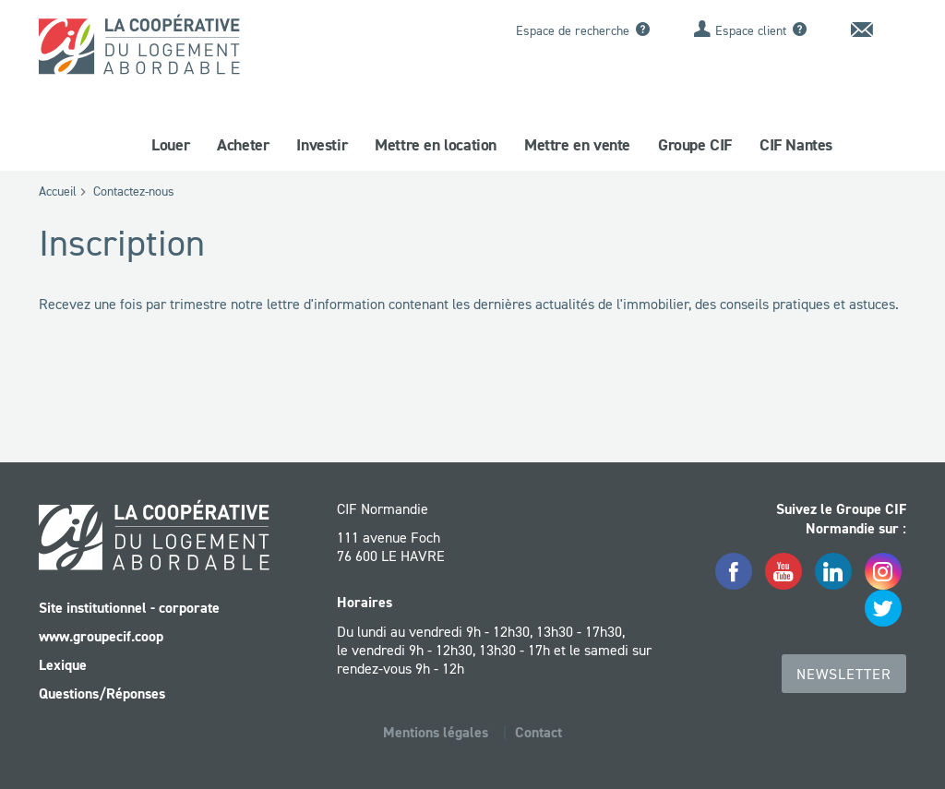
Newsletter (843, 673)
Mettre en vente (577, 145)
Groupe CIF (695, 145)
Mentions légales (435, 732)
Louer (170, 145)
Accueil (58, 191)
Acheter (243, 145)
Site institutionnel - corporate (129, 607)
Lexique (63, 665)
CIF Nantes (796, 145)
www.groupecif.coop (101, 636)
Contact (538, 732)
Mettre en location (435, 145)
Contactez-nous (133, 191)
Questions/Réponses (102, 693)
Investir (321, 145)
